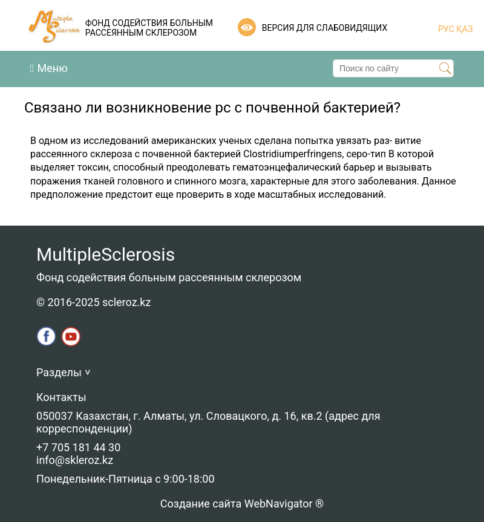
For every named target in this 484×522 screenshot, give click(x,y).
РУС (446, 29)
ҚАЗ (463, 29)
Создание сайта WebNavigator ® (242, 503)
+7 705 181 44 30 (78, 447)
